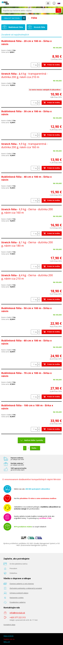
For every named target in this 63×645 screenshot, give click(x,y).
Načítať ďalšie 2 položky (33, 440)
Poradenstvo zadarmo (18, 602)
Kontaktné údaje (9, 625)
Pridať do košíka (51, 65)
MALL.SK (7, 642)
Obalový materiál (12, 18)
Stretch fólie (36, 27)
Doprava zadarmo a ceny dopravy (22, 584)
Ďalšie (35, 448)
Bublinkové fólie (12, 27)
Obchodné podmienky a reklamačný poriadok (26, 588)
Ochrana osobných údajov (19, 593)
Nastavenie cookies (17, 598)
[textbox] (29, 10)
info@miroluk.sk (17, 612)
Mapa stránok (8, 636)
